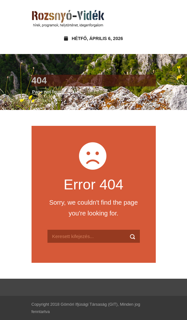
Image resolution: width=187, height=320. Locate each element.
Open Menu (149, 17)
